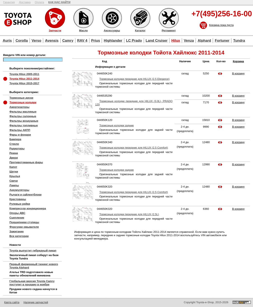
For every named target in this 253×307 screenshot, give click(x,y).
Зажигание (16, 231)
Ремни (13, 153)
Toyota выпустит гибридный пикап (32, 250)
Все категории (19, 236)
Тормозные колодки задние (116, 125)
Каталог (140, 18)
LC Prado (134, 41)
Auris (7, 41)
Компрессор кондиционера (27, 208)
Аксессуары (112, 18)
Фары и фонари (20, 134)
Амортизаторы (19, 107)
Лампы (14, 185)
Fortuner (222, 41)
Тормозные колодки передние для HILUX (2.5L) (129, 214)
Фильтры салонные (22, 116)
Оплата (39, 2)
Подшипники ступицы (24, 222)
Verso (36, 41)
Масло (83, 18)
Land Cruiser (157, 41)
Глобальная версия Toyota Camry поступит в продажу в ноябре (32, 283)
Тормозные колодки (22, 102)
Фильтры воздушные (23, 120)
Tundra (239, 41)
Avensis (52, 41)
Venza (189, 41)
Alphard (204, 41)
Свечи (13, 180)
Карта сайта (11, 302)
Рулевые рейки (19, 203)
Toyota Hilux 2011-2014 (24, 78)
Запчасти (55, 18)
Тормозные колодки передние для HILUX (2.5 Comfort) (133, 147)
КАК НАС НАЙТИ (59, 2)
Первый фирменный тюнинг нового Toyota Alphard (33, 266)
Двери (13, 157)
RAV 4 (82, 41)
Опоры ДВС (17, 213)
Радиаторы (16, 148)
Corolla (21, 41)
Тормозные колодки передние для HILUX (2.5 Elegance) (134, 78)
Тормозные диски (21, 97)
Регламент (169, 18)
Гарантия (9, 2)
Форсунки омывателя (24, 226)
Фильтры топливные (23, 125)
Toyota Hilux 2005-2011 (24, 74)
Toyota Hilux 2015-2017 (24, 83)
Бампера (15, 139)
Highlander (113, 41)
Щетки (13, 171)
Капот (13, 166)
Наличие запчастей (35, 302)
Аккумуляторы (19, 190)
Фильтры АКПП (19, 130)
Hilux (175, 41)
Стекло (14, 143)
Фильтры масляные (22, 111)
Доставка (25, 2)
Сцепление (16, 217)
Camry (67, 41)
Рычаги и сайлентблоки (25, 194)
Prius (95, 41)
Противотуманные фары (26, 162)
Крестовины (17, 199)
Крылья (14, 176)
